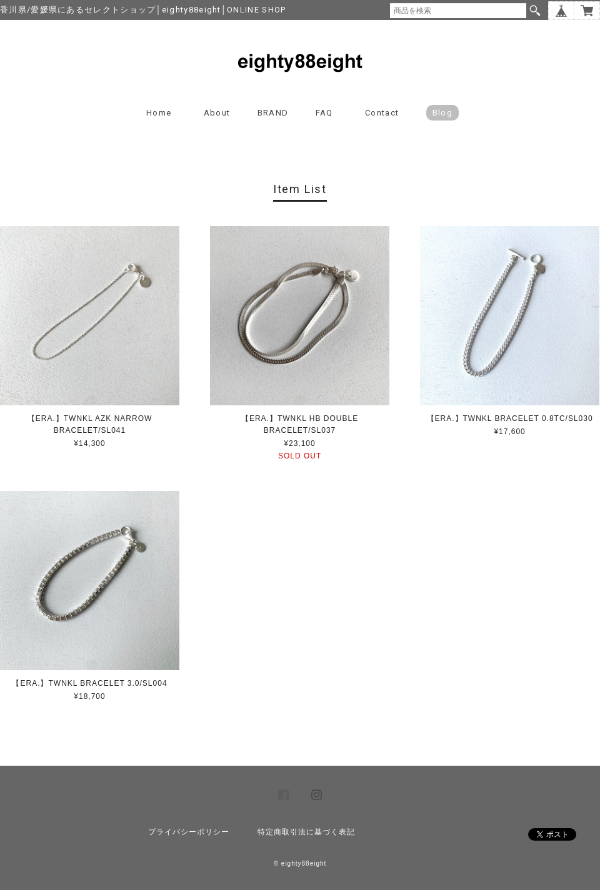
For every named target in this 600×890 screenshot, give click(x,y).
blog (442, 112)
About (217, 112)
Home (158, 112)
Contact (382, 112)
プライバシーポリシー (188, 832)
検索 (535, 10)
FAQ (324, 112)
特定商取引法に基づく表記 (306, 832)
